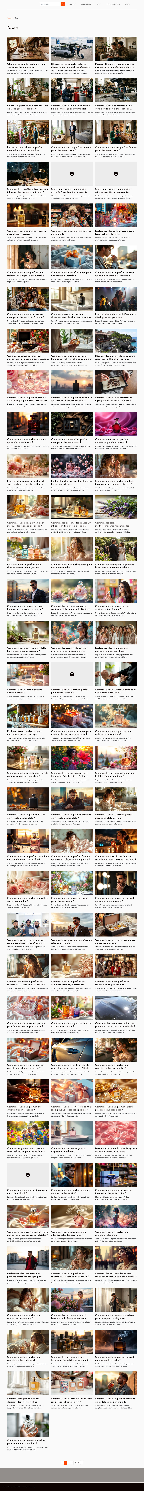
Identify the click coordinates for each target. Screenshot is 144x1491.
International (86, 4)
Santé (98, 4)
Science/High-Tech (113, 4)
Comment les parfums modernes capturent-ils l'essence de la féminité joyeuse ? (70, 609)
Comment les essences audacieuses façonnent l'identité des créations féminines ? (69, 776)
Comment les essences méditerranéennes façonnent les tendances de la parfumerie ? (112, 526)
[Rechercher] (50, 4)
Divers (127, 4)
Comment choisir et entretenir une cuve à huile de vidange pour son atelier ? (113, 109)
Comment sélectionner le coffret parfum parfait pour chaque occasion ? (27, 359)
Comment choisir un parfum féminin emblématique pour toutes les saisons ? (27, 401)
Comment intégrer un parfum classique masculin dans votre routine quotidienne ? (71, 317)
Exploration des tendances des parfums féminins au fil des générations (111, 651)
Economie (72, 4)
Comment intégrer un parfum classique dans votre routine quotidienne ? (23, 1402)
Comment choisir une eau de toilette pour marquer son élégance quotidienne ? (114, 1318)
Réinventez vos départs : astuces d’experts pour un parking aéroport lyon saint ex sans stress (70, 67)
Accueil (9, 18)
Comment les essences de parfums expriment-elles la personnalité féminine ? (69, 651)
